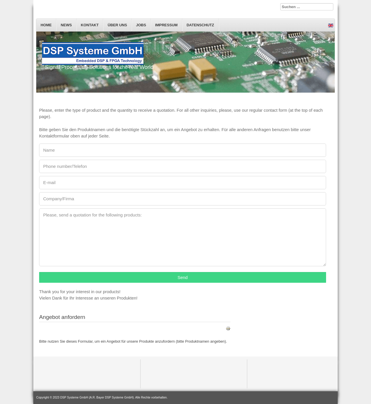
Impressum (166, 25)
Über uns (117, 25)
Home (46, 25)
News (66, 25)
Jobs (141, 25)
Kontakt (90, 25)
